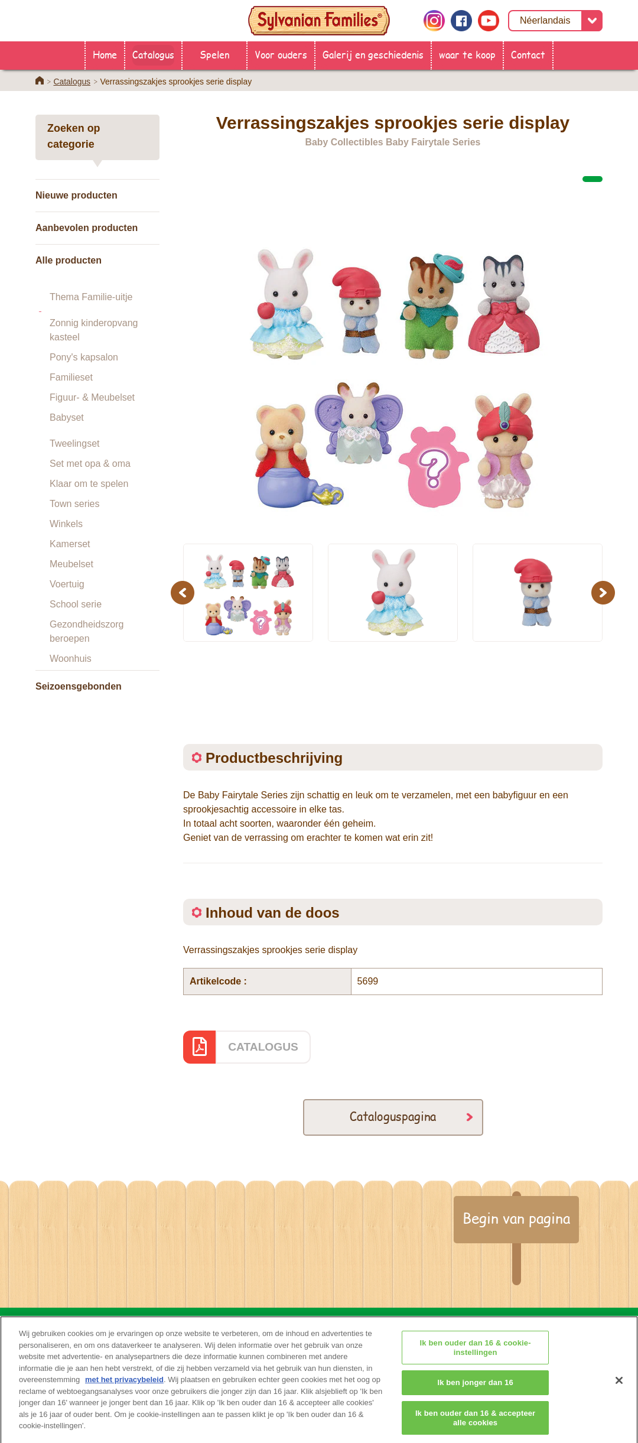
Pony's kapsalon (84, 357)
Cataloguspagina (393, 1115)
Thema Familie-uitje (91, 297)
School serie (76, 604)
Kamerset (70, 544)
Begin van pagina (516, 1218)
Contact (528, 54)
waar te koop (467, 54)
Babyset (67, 417)
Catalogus (153, 54)
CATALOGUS (263, 1047)
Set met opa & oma (90, 464)
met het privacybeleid (124, 1389)
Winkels (66, 524)
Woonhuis (71, 659)
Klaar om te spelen (89, 484)
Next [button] (604, 592)
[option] (393, 358)
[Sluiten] (619, 1390)
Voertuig (67, 584)
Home (105, 54)
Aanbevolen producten (86, 228)
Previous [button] (184, 592)
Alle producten (68, 260)
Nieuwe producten (76, 195)
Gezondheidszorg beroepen (86, 631)
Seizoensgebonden (78, 686)
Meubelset (71, 564)
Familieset (71, 377)
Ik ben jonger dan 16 (475, 1392)
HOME (179, 1321)
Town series (74, 504)
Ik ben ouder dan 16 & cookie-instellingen (475, 1357)
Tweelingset (75, 443)
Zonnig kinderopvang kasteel (94, 330)
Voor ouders (281, 54)
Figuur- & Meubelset (92, 397)
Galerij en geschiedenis (373, 54)
